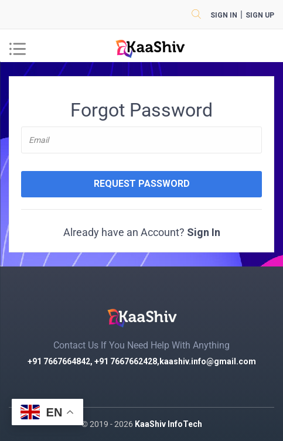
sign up (260, 15)
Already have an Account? (141, 232)
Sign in (223, 15)
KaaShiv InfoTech (168, 424)
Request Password (142, 183)
